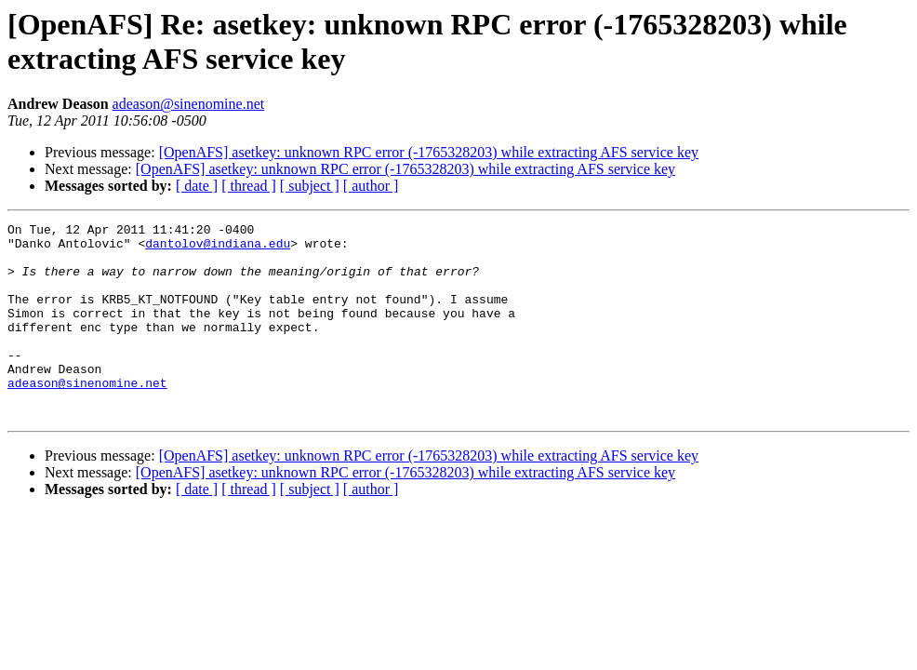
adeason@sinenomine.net (189, 104)
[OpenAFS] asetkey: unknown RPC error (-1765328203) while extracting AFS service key (428, 152)
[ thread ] (248, 186)
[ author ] (371, 186)
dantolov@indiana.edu (217, 248)
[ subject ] (309, 186)
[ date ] (197, 186)
